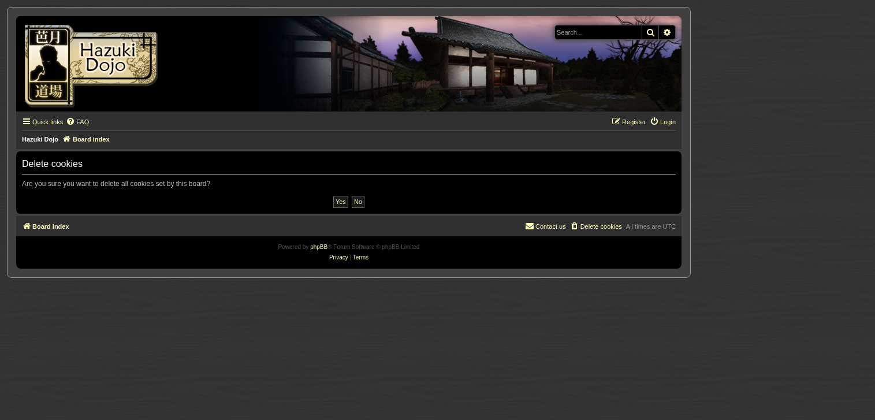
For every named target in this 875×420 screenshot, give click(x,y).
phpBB (318, 247)
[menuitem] (77, 122)
